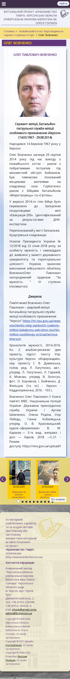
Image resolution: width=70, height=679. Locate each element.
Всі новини (58, 499)
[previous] (3, 479)
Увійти (63, 3)
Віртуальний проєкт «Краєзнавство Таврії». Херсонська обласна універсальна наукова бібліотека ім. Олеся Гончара (30, 17)
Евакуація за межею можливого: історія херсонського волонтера (19, 480)
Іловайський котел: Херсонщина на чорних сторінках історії (33, 33)
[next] (67, 479)
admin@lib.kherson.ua (19, 613)
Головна (9, 31)
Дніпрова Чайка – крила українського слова (47, 480)
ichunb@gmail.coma (24, 609)
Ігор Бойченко (14, 645)
